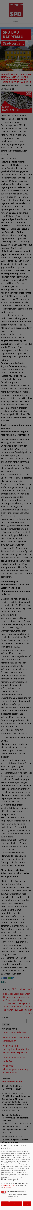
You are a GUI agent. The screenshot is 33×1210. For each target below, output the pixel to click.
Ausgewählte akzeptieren (15, 1204)
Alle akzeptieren (26, 1204)
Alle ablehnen (5, 1204)
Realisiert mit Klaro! (26, 1208)
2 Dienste (10, 1198)
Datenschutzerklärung (7, 1185)
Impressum (7, 1187)
